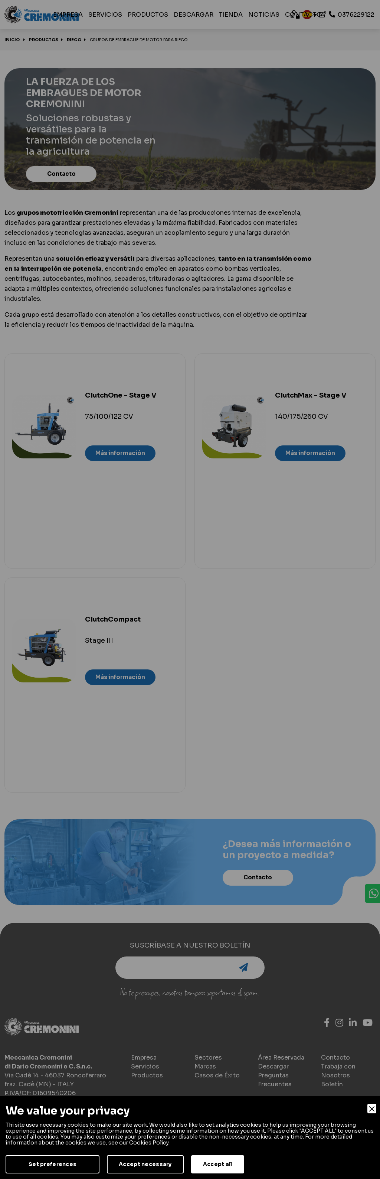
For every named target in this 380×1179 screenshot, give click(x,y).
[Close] (371, 1108)
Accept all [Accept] (217, 1164)
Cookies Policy (148, 1142)
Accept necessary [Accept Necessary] (145, 1164)
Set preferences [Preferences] (52, 1164)
